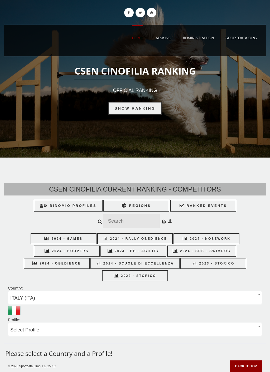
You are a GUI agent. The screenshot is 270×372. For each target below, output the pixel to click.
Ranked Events (203, 206)
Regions (136, 206)
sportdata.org (241, 38)
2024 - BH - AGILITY (134, 251)
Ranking (163, 38)
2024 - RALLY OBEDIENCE (135, 239)
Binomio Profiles (68, 206)
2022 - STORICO (135, 276)
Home (137, 38)
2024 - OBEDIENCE (56, 263)
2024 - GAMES (63, 239)
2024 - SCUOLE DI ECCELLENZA (135, 263)
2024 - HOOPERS (67, 251)
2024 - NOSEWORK (207, 239)
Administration (198, 38)
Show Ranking (135, 108)
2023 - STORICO (213, 263)
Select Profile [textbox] (24, 329)
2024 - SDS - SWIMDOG (202, 251)
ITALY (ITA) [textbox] (22, 298)
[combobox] (135, 297)
